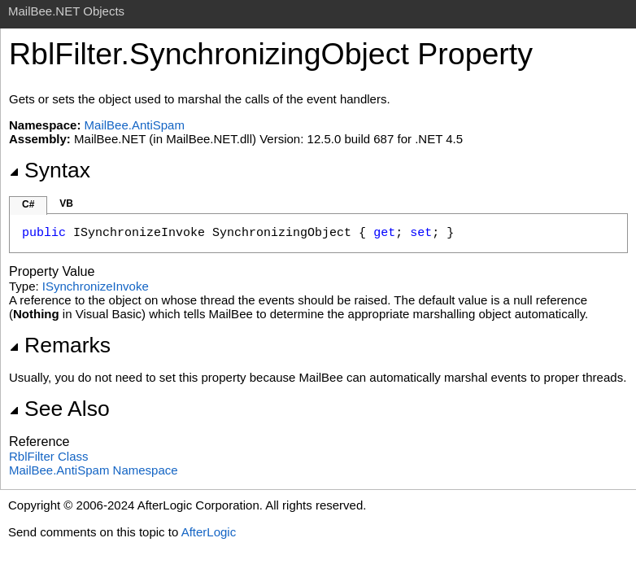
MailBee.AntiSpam (135, 125)
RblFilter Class (49, 456)
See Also (59, 408)
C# (28, 204)
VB (66, 203)
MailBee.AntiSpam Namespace (93, 470)
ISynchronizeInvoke (95, 286)
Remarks (60, 345)
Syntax (49, 170)
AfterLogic (209, 532)
